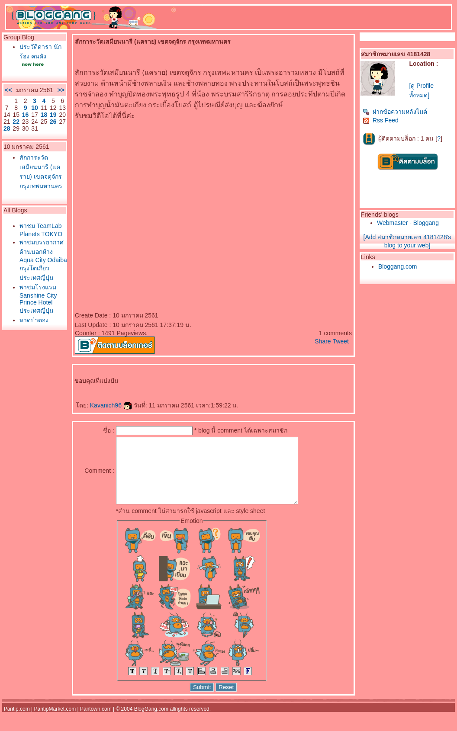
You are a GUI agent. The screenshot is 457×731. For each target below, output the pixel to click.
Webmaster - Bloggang (408, 222)
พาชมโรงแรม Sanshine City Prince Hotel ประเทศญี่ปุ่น (38, 299)
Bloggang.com (397, 266)
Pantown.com (96, 722)
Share (323, 341)
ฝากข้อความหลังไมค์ (395, 111)
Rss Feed (381, 120)
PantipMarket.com (55, 722)
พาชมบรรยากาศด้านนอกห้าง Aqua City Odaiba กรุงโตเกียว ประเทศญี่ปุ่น (43, 260)
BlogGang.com (151, 722)
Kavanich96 (111, 405)
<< (8, 90)
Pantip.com (17, 722)
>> (61, 90)
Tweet (341, 341)
